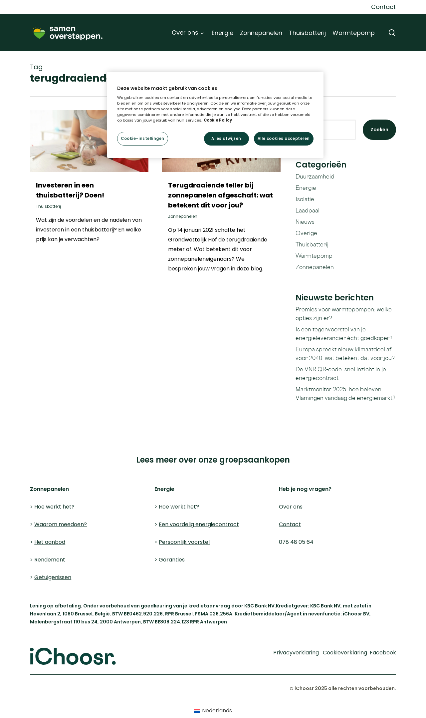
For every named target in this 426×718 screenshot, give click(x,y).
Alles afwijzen (226, 138)
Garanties (172, 559)
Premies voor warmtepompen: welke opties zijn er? (344, 313)
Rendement (49, 559)
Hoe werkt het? (54, 507)
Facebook (383, 652)
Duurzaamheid (315, 176)
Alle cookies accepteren (284, 138)
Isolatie (305, 198)
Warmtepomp (314, 255)
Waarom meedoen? (60, 524)
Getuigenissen (52, 577)
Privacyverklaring (108, 442)
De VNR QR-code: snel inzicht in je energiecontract (341, 373)
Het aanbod (49, 542)
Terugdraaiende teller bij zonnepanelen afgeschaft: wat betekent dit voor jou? (220, 195)
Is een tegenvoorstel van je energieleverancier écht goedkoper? (344, 333)
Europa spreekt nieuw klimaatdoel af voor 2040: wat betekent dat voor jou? (345, 353)
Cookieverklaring (43, 442)
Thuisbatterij (48, 206)
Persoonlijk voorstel (184, 542)
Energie (306, 187)
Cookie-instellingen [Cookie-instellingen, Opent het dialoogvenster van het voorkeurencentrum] (142, 138)
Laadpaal (308, 210)
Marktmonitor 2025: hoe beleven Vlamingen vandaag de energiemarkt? (345, 393)
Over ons (291, 507)
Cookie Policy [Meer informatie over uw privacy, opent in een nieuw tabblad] (218, 120)
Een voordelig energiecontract (199, 524)
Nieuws (305, 221)
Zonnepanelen (182, 216)
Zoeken (379, 129)
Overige (306, 232)
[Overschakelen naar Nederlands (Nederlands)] (213, 710)
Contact (290, 524)
